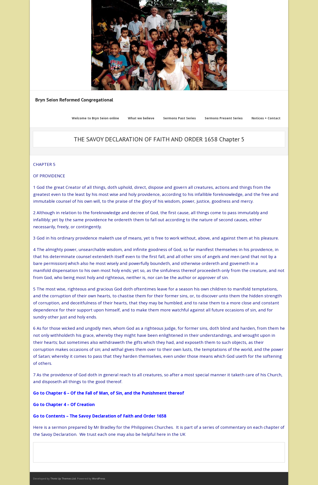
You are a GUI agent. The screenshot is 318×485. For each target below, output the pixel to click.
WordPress (98, 478)
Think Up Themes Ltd (63, 478)
